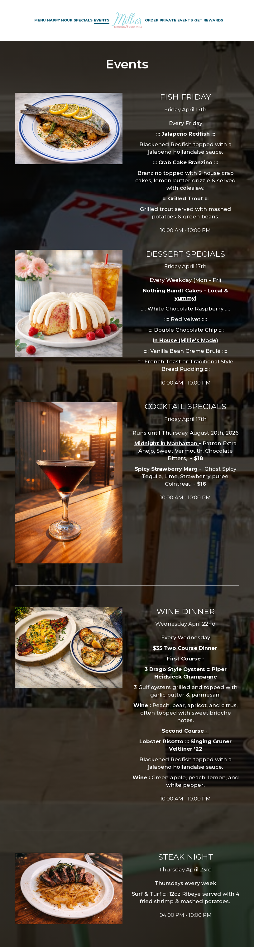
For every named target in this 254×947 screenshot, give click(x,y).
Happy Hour (59, 20)
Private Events (176, 20)
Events (101, 20)
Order (151, 20)
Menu (40, 20)
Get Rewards (208, 20)
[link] (127, 20)
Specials (83, 20)
